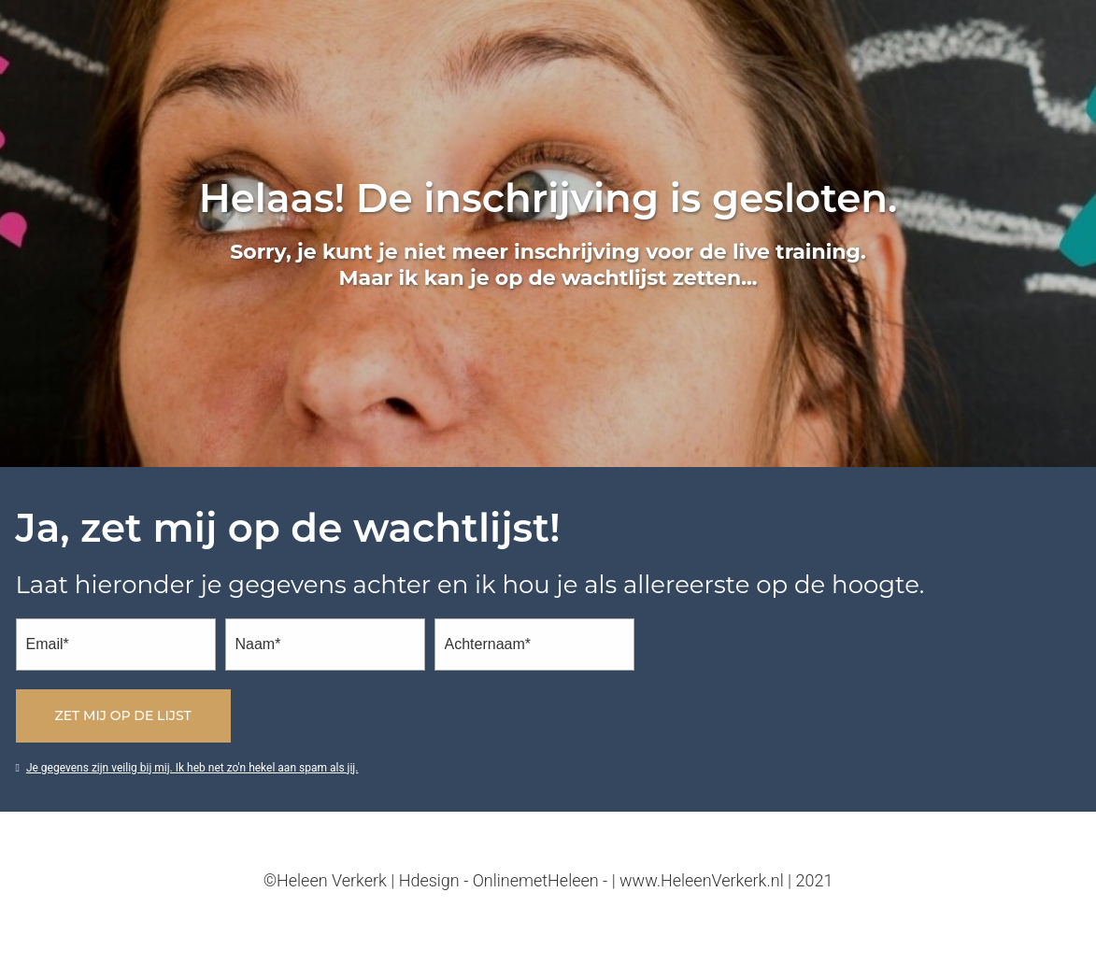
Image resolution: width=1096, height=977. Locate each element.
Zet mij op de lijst (123, 715)
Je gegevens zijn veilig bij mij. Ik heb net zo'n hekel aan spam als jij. (187, 767)
